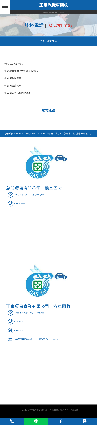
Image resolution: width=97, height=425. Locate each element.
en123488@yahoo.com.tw (48, 339)
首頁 (42, 41)
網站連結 (52, 41)
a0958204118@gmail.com (26, 339)
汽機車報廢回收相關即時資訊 (22, 71)
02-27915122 (19, 322)
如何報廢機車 (14, 78)
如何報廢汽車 (14, 85)
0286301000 (19, 203)
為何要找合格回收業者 (19, 93)
